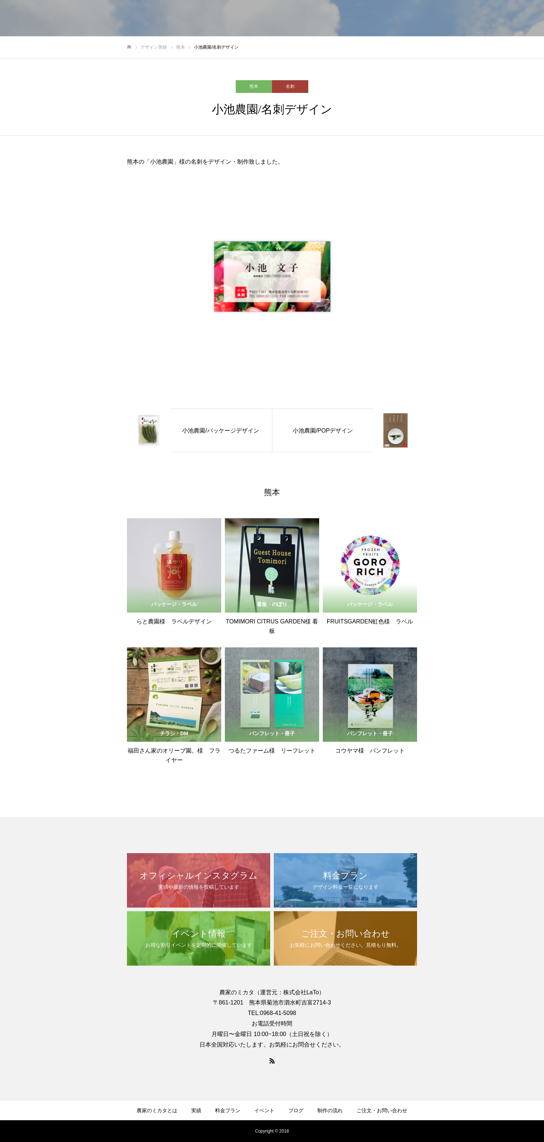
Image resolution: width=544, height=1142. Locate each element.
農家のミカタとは (157, 1110)
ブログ (296, 1110)
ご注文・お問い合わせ (382, 1110)
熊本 (254, 86)
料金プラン (227, 1110)
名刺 (290, 86)
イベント (264, 1110)
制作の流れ (330, 1110)
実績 (196, 1110)
